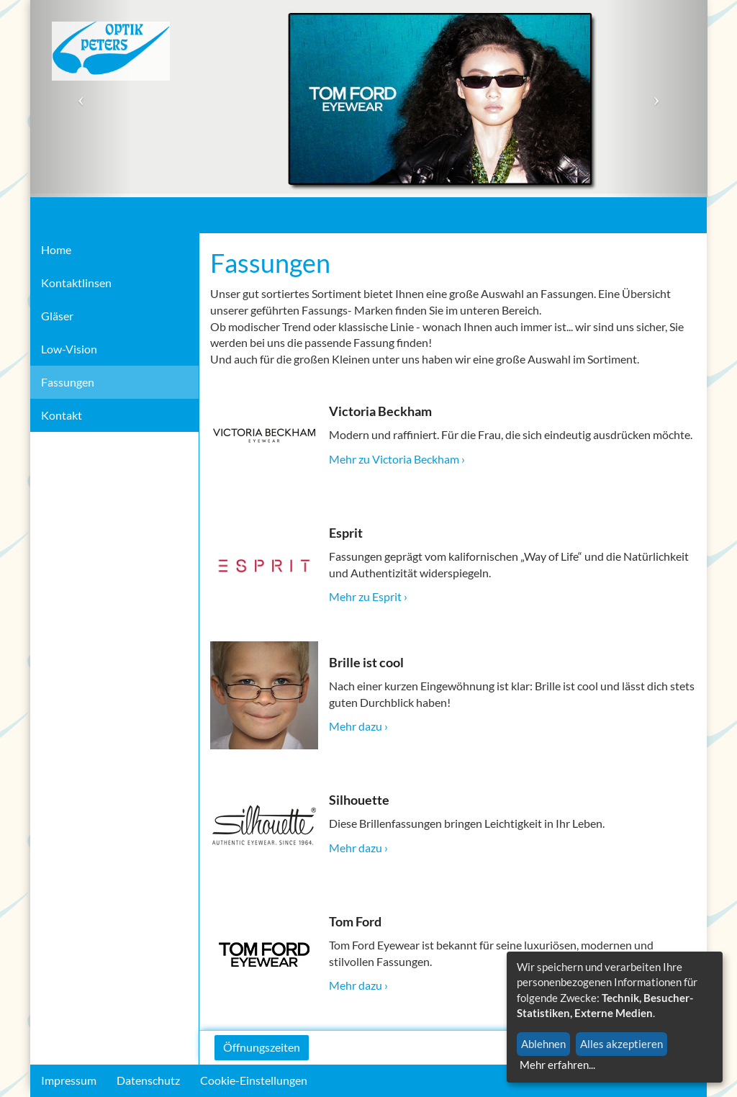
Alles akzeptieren (621, 1043)
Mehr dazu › (358, 726)
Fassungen (67, 382)
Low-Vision (69, 349)
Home (56, 249)
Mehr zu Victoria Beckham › (397, 459)
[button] (81, 98)
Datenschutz (148, 1080)
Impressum (68, 1080)
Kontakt (61, 415)
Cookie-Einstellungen (253, 1080)
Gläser (57, 315)
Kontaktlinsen (76, 282)
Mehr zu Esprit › (368, 596)
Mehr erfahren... (557, 1064)
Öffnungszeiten (261, 1047)
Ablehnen (543, 1043)
